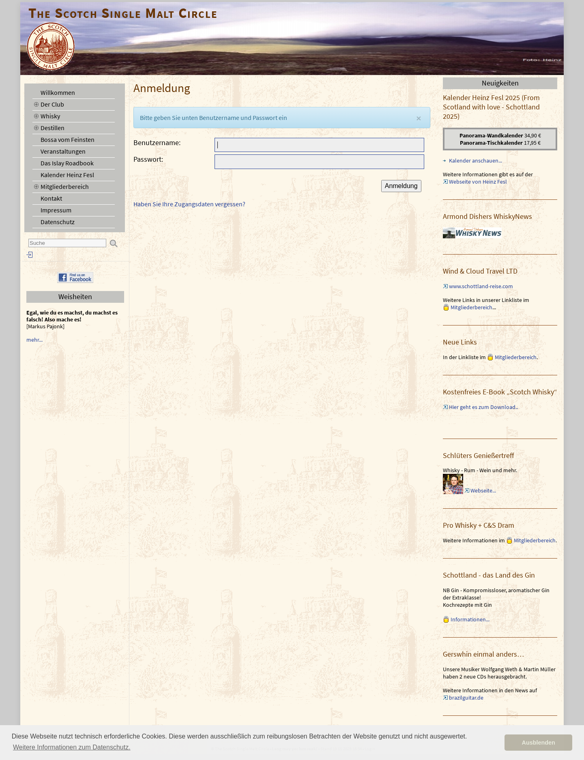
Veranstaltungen (63, 151)
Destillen (52, 128)
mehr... (34, 339)
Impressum (56, 210)
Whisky (50, 116)
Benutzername (156, 142)
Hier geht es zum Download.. (483, 407)
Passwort (147, 159)
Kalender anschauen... (475, 160)
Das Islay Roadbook (67, 163)
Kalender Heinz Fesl (67, 175)
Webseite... (483, 490)
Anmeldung (401, 185)
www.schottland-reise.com (481, 286)
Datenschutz (58, 222)
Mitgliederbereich (65, 186)
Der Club (52, 104)
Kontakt (51, 198)
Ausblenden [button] (538, 742)
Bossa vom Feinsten (67, 139)
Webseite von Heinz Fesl (478, 181)
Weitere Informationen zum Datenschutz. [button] (72, 747)
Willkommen (58, 92)
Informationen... (470, 619)
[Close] (418, 118)
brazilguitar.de (466, 697)
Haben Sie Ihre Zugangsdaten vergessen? (189, 204)
